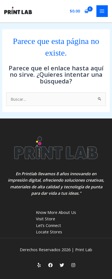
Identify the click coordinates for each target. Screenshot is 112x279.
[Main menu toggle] (102, 11)
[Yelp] (39, 265)
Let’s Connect (48, 225)
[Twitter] (62, 265)
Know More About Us (56, 212)
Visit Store (45, 218)
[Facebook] (50, 265)
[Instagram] (73, 265)
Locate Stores (49, 231)
